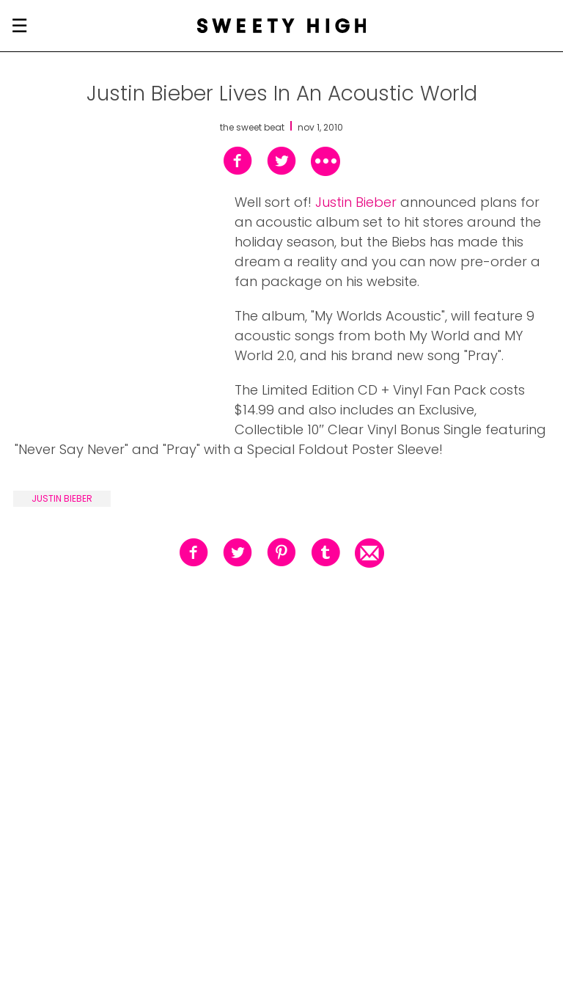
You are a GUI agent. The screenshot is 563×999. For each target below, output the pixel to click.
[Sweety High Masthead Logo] (282, 25)
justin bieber (62, 498)
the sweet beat (252, 127)
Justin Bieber (356, 202)
